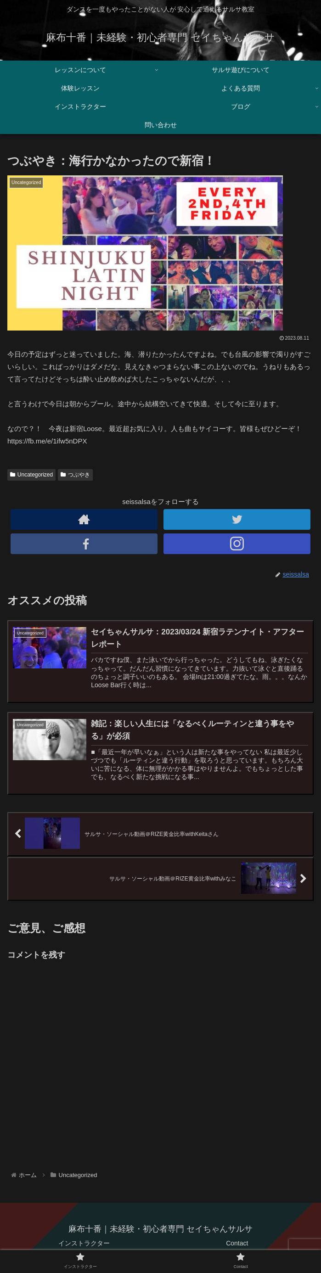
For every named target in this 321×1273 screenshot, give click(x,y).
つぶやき (75, 474)
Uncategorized (31, 474)
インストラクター (84, 1243)
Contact (237, 1243)
